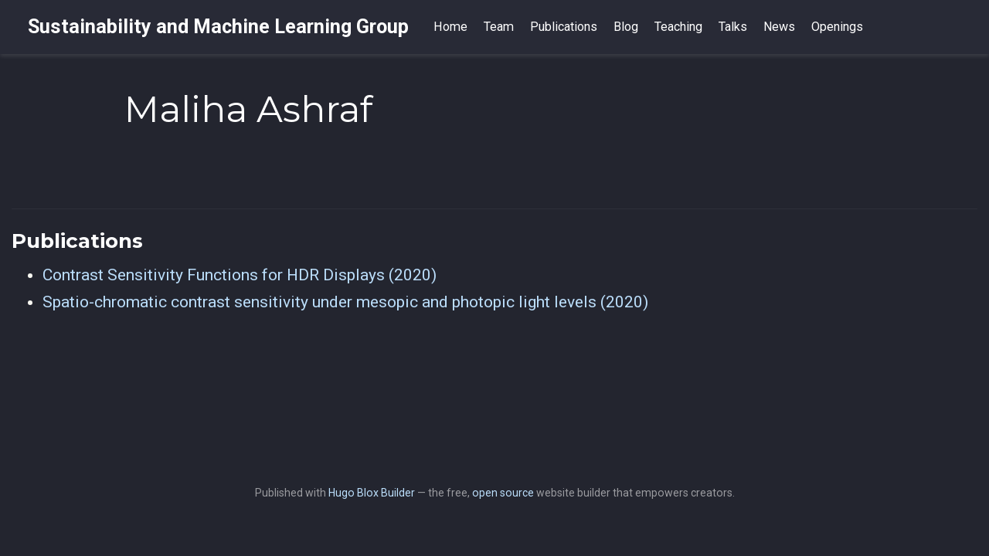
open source (503, 492)
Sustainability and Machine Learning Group (218, 26)
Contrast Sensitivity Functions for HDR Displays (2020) (239, 275)
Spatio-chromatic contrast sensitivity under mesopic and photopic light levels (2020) (345, 302)
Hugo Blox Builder (371, 492)
